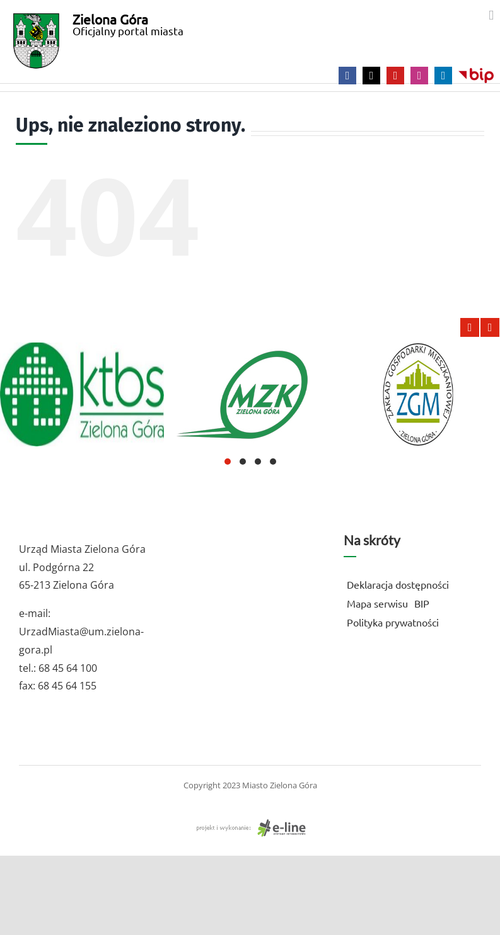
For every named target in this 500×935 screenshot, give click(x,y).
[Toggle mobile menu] (491, 15)
